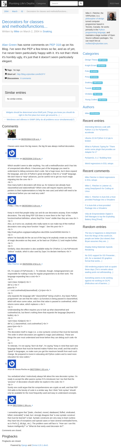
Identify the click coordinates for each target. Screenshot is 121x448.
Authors (88, 107)
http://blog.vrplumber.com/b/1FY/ (31, 74)
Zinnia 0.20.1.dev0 (40, 445)
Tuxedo (93, 88)
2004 (6, 11)
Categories (41, 3)
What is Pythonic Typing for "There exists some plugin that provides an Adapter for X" (100, 149)
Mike (16, 31)
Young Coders (96, 99)
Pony (91, 77)
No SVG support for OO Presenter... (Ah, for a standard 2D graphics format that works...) (100, 258)
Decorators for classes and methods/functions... (25, 24)
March (15, 11)
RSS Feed (114, 3)
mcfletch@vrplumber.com (97, 43)
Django (24, 445)
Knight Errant (95, 65)
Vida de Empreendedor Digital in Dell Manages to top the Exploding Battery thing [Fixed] (100, 216)
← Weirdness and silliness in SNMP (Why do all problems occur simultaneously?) (39, 119)
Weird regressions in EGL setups (99, 163)
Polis (91, 71)
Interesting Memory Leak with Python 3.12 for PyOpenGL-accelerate (97, 130)
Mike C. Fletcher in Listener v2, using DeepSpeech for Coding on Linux (99, 188)
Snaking (47, 31)
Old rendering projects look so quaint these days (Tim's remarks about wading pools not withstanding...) (101, 269)
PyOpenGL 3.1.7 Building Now (98, 158)
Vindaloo (94, 94)
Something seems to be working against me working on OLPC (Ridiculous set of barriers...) (99, 281)
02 (22, 11)
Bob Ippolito (13, 139)
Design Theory (96, 60)
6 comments (25, 78)
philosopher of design (95, 18)
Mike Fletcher (13, 159)
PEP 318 (55, 44)
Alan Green (9, 44)
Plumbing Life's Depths (21, 3)
